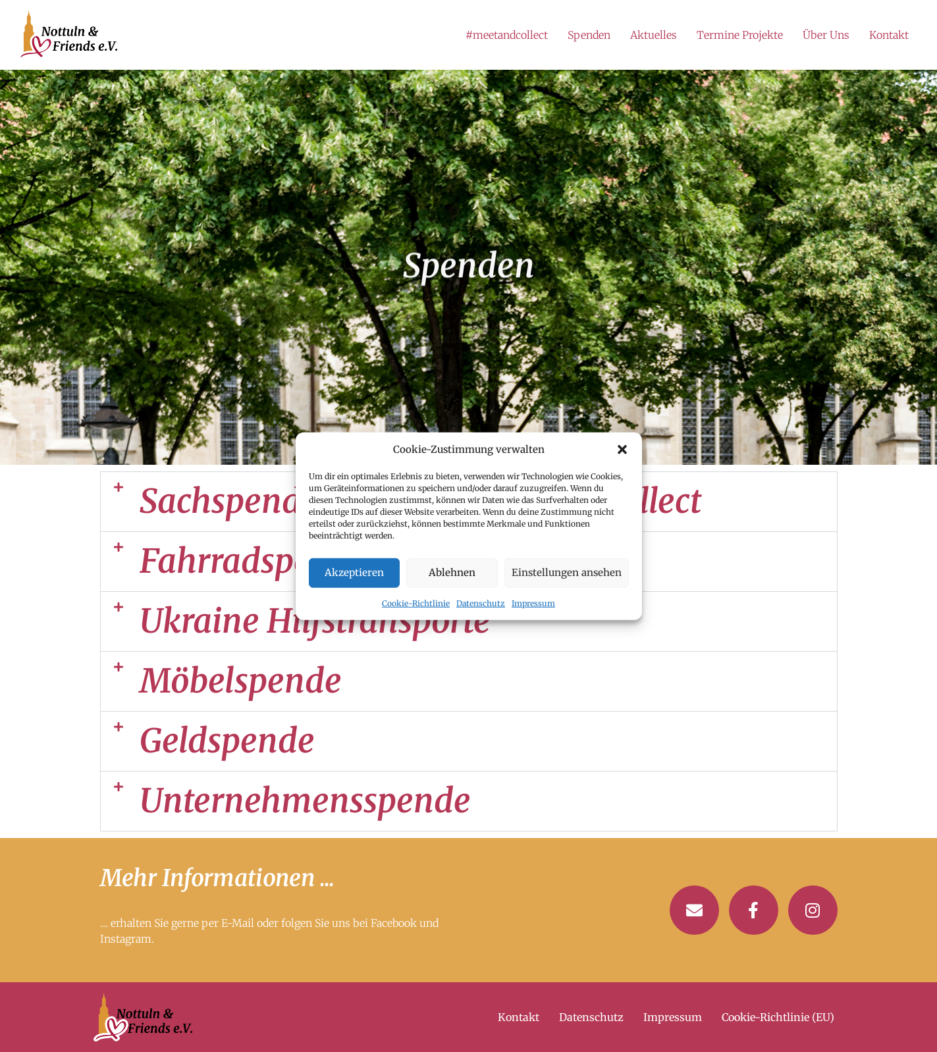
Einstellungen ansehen (567, 572)
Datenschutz (480, 603)
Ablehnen (452, 572)
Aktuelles (653, 34)
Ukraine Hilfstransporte (315, 621)
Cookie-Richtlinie (416, 603)
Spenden (589, 34)
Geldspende (227, 741)
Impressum (533, 603)
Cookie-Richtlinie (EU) (778, 1017)
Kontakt (889, 34)
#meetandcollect (507, 34)
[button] (622, 449)
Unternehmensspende (305, 801)
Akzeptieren (354, 572)
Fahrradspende (254, 561)
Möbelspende (241, 681)
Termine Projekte (740, 34)
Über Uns (826, 34)
